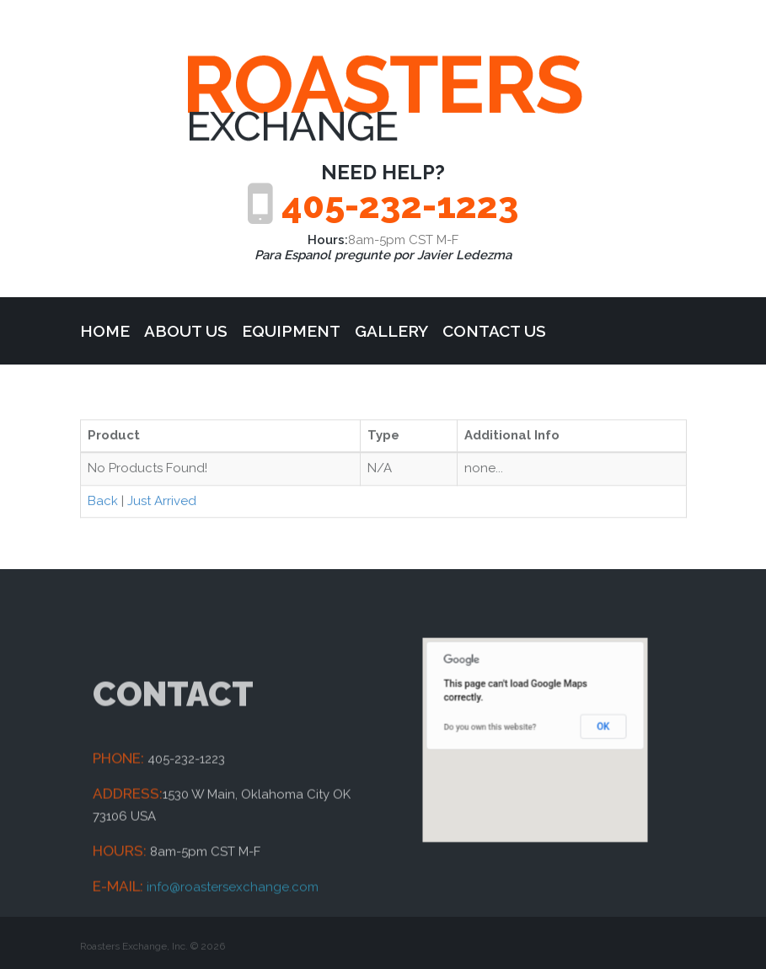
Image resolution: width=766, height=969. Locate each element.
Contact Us (494, 331)
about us (186, 331)
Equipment (291, 331)
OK (586, 730)
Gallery (391, 331)
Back (103, 503)
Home (105, 331)
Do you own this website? (501, 730)
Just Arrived (161, 503)
